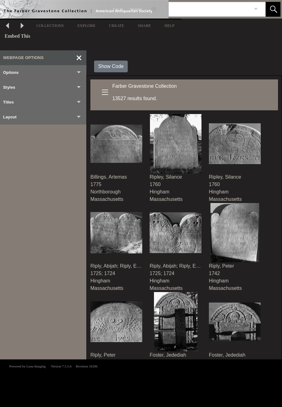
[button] (273, 9)
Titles (42, 102)
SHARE (144, 25)
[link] (256, 9)
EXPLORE (86, 25)
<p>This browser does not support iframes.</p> (141, 382)
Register (136, 9)
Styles (42, 87)
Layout (42, 117)
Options (42, 72)
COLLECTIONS (50, 25)
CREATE (116, 25)
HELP (169, 25)
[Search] (210, 9)
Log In (118, 9)
